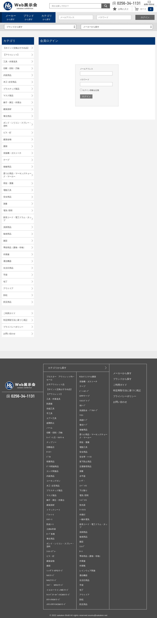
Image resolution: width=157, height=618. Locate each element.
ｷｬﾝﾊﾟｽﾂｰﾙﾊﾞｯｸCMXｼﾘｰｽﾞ (58, 595)
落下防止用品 (85, 461)
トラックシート (53, 510)
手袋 (5, 275)
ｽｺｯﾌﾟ (82, 546)
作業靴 (82, 566)
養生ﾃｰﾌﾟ (83, 425)
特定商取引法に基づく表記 (15, 320)
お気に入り (123, 9)
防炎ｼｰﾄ (50, 524)
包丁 (5, 281)
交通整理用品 (85, 466)
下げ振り (83, 490)
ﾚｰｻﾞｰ (82, 481)
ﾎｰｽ (81, 551)
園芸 (5, 241)
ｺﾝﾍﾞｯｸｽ (83, 486)
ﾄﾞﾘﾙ (48, 457)
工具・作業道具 (10, 61)
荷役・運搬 (8, 183)
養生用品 (7, 116)
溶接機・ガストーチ (12, 153)
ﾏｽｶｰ (81, 415)
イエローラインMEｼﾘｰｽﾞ (57, 590)
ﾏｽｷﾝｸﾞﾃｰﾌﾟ (84, 401)
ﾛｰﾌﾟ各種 (50, 534)
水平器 (82, 476)
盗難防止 (50, 423)
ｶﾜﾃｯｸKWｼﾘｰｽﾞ (53, 599)
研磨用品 (50, 461)
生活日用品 (8, 268)
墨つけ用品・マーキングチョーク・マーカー (17, 175)
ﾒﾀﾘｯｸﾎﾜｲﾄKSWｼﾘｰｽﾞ (56, 604)
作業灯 (82, 514)
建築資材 (7, 109)
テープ (6, 160)
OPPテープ (84, 396)
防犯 (5, 295)
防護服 (49, 404)
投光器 (82, 505)
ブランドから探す (122, 379)
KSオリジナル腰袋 (87, 376)
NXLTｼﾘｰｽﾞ (51, 580)
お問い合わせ (9, 333)
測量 (5, 204)
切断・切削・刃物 (11, 68)
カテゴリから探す (57, 367)
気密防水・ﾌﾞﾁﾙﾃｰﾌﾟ (88, 410)
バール (49, 428)
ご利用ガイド (9, 313)
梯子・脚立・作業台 (12, 102)
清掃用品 (7, 227)
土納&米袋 (51, 529)
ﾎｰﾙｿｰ (49, 452)
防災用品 (7, 302)
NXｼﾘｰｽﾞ (50, 575)
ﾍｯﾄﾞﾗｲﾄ (83, 500)
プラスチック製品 (11, 89)
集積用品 (7, 234)
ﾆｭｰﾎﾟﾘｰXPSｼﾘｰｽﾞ (54, 570)
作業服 (6, 254)
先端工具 (50, 408)
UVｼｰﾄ (49, 519)
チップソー (51, 442)
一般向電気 (84, 519)
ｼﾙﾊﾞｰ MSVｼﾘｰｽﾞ (54, 585)
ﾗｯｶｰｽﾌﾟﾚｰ (51, 551)
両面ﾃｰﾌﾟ (83, 420)
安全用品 (7, 197)
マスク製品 (8, 95)
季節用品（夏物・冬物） (14, 247)
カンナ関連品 (52, 471)
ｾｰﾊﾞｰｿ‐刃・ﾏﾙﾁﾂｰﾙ (55, 437)
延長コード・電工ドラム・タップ (17, 219)
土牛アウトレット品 (55, 384)
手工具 (49, 413)
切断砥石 (50, 447)
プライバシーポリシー (13, 327)
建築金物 (7, 139)
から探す (11, 17)
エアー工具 (51, 418)
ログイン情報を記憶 (89, 90)
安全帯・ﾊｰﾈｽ (85, 457)
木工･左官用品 (9, 82)
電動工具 (7, 190)
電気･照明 (7, 210)
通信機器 (7, 261)
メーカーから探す (122, 373)
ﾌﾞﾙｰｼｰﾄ (50, 514)
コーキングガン (53, 481)
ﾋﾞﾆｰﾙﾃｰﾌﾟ (84, 391)
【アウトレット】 (11, 55)
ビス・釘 (7, 132)
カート (143, 9)
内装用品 (7, 75)
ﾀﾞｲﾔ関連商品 (52, 466)
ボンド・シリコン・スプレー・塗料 (17, 124)
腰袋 (5, 146)
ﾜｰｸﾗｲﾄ (82, 510)
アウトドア (8, 288)
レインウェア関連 (87, 570)
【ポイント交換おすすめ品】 (16, 48)
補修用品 (7, 167)
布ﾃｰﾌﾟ (82, 405)
